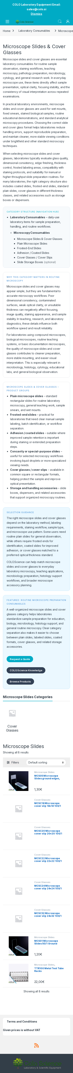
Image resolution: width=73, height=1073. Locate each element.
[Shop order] (46, 762)
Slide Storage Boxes (30, 262)
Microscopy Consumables (32, 232)
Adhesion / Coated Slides (33, 252)
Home (6, 30)
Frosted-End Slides (29, 248)
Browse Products (20, 681)
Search (60, 21)
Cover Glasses (42, 799)
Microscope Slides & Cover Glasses (39, 239)
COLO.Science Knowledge (26, 670)
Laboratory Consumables (34, 30)
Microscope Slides (44, 772)
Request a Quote (20, 659)
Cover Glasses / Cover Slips (34, 257)
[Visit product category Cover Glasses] (12, 718)
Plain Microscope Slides (32, 243)
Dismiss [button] (36, 13)
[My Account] (68, 21)
